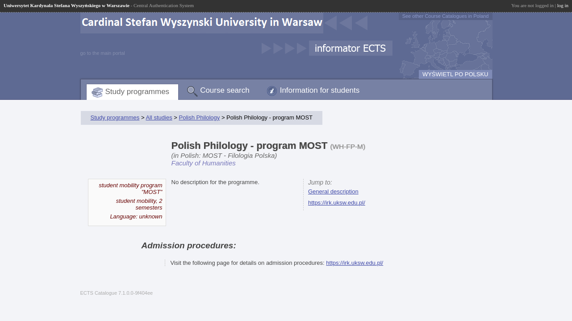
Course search (225, 90)
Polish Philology (199, 117)
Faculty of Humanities (203, 163)
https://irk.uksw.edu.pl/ (336, 202)
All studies (159, 117)
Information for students (320, 90)
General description (333, 191)
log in (562, 5)
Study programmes (137, 91)
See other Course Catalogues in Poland (445, 16)
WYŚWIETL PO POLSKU (455, 74)
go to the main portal (102, 53)
